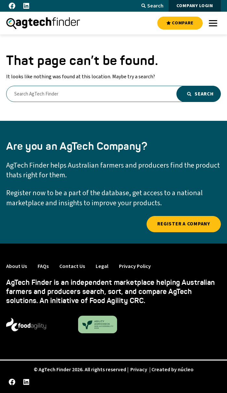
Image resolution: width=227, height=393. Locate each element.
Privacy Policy (135, 266)
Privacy (138, 369)
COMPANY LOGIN (194, 6)
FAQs (43, 266)
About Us (16, 266)
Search (152, 5)
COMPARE (180, 23)
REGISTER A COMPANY (183, 224)
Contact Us (72, 266)
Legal (102, 266)
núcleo (186, 369)
